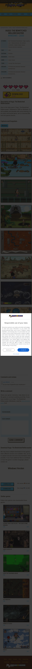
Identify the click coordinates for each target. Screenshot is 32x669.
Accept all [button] (23, 350)
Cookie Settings (6, 345)
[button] (16, 354)
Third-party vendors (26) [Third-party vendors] (21, 335)
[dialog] (16, 334)
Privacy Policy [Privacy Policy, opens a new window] (13, 345)
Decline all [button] (8, 350)
